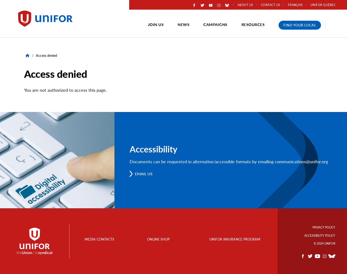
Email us (144, 173)
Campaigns (215, 24)
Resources (253, 24)
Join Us (156, 24)
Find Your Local (299, 25)
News (183, 24)
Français (295, 5)
